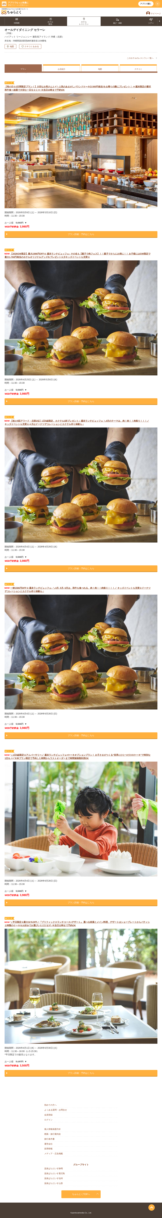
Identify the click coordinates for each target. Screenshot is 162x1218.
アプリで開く (146, 4)
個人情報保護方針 (52, 1129)
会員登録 (48, 1115)
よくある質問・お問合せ (55, 1110)
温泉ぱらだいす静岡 (53, 1168)
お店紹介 (61, 69)
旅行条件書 (49, 1139)
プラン (23, 69)
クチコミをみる (32, 46)
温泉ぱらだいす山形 (53, 1183)
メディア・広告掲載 (53, 1153)
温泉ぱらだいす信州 (53, 1178)
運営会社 (48, 1144)
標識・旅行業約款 (52, 1134)
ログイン (48, 1120)
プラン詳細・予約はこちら (81, 234)
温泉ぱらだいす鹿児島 (54, 1173)
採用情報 (48, 1148)
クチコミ (138, 69)
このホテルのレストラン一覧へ (140, 58)
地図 (12, 46)
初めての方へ (50, 1105)
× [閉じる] (158, 3)
